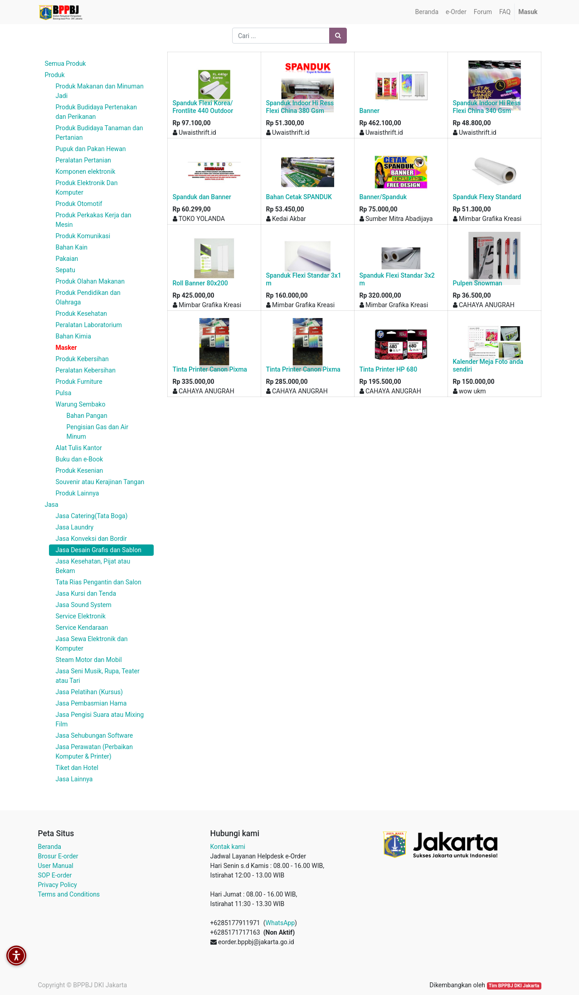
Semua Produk (65, 63)
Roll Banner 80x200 (200, 283)
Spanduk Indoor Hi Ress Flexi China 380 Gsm (300, 106)
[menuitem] (427, 12)
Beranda (49, 846)
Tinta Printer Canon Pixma (210, 369)
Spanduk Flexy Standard (487, 197)
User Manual (55, 865)
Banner (370, 110)
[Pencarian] (338, 36)
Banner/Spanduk (383, 197)
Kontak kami (227, 846)
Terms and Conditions (69, 894)
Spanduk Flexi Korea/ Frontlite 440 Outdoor (203, 106)
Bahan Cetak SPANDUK (299, 197)
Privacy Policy (57, 884)
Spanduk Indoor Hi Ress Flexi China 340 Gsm (487, 106)
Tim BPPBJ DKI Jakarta (514, 986)
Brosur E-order (58, 856)
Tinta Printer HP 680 (389, 369)
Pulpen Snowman (477, 283)
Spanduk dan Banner (202, 197)
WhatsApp (280, 922)
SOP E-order (55, 875)
